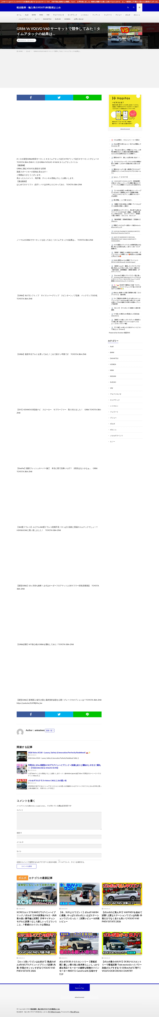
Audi (26, 15)
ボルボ (127, 15)
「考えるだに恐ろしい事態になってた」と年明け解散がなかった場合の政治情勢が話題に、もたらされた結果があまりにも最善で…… (126, 151)
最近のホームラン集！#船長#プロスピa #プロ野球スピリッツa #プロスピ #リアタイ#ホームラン (126, 171)
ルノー (37, 19)
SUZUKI (58, 19)
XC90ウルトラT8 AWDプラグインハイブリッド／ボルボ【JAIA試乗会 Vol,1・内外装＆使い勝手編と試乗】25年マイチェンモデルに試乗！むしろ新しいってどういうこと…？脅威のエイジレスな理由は (37, 918)
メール (20, 842)
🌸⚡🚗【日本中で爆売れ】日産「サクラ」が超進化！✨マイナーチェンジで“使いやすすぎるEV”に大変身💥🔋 (126, 287)
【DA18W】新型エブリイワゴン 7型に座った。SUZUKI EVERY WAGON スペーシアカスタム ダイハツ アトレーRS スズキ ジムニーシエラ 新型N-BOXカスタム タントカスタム (126, 278)
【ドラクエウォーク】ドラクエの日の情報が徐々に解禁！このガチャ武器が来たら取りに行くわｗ (126, 163)
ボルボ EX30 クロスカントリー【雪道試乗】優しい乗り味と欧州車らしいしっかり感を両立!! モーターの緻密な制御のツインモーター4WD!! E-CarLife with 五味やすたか (79, 967)
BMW (34, 15)
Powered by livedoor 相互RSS (119, 333)
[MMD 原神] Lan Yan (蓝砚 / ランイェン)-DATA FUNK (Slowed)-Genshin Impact (124, 261)
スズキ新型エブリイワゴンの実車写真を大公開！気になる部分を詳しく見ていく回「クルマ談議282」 (126, 246)
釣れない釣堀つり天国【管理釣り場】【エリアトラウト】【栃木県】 (126, 293)
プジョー (118, 15)
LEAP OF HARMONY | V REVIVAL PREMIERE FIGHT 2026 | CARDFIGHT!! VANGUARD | (123, 239)
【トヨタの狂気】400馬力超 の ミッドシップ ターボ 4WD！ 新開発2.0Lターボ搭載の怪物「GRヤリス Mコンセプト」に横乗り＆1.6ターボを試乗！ (126, 193)
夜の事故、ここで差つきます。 (123, 200)
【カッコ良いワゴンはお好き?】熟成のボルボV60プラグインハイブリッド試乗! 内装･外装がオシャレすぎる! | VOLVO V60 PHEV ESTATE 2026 (36, 966)
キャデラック (72, 15)
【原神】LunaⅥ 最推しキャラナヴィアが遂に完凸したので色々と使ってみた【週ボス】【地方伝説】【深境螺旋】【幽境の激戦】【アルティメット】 (125, 268)
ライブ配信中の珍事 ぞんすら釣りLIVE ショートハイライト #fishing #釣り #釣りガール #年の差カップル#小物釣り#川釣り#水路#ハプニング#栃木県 (125, 301)
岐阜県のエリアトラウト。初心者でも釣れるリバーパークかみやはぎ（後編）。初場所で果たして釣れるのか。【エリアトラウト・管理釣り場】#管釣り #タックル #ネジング (126, 212)
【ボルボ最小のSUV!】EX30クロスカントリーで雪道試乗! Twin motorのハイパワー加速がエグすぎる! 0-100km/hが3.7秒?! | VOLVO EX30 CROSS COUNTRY (122, 966)
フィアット (96, 15)
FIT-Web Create (54, 1012)
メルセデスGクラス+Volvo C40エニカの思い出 (47, 780)
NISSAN (113, 376)
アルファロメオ (58, 15)
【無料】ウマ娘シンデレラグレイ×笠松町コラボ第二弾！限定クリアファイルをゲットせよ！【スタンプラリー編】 (125, 321)
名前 (19, 833)
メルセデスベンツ (25, 19)
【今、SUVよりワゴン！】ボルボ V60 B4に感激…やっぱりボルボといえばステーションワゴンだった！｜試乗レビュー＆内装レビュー (79, 917)
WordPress (74, 1012)
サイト (19, 851)
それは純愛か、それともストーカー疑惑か (127, 140)
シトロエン (85, 15)
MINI (41, 15)
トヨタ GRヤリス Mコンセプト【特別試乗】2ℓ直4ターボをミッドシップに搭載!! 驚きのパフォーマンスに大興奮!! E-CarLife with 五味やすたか (126, 183)
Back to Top (79, 988)
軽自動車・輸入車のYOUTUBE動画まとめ (45, 1009)
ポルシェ (137, 15)
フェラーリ (108, 15)
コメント (20, 810)
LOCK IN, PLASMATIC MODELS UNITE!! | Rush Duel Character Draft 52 (125, 232)
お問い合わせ (78, 19)
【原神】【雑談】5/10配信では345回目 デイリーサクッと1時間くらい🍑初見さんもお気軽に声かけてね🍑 (126, 254)
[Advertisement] (79, 70)
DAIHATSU (47, 19)
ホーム (19, 15)
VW (48, 15)
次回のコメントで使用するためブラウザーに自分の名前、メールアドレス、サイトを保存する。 (51, 862)
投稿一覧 (49, 730)
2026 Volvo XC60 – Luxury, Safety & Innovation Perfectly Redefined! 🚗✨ (59, 752)
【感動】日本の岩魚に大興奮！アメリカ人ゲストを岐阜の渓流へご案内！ (126, 205)
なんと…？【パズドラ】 (121, 177)
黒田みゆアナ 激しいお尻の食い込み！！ (127, 157)
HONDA (67, 19)
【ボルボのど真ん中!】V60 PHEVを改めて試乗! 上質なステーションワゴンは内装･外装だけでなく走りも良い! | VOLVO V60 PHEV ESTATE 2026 (122, 917)
